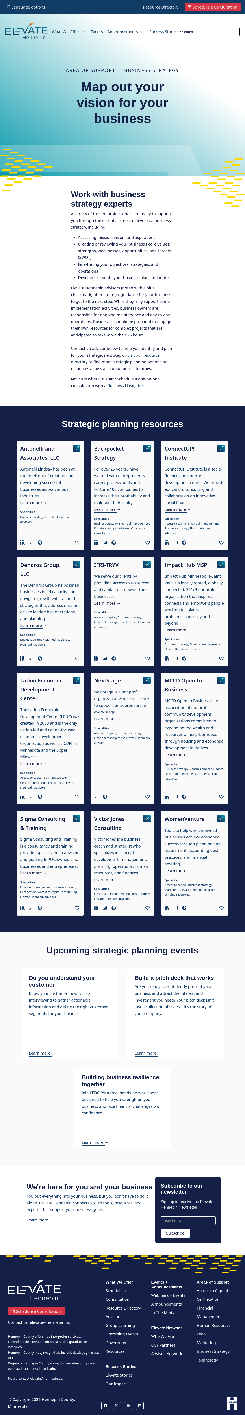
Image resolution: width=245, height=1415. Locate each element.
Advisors (113, 1316)
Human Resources (214, 1325)
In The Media (163, 1312)
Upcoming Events (122, 1334)
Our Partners (163, 1345)
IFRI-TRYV (106, 564)
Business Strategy (213, 1351)
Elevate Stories (119, 1375)
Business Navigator (125, 385)
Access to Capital (212, 1290)
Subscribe (175, 1233)
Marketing (206, 1342)
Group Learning (120, 1325)
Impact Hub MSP (186, 564)
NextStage (107, 680)
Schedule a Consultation (117, 1295)
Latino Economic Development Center (41, 689)
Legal (202, 1334)
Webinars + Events (168, 1295)
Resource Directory (123, 1308)
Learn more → (33, 502)
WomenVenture (185, 818)
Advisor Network (166, 1353)
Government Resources (117, 1347)
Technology (207, 1360)
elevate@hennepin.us (46, 1378)
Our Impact (116, 1383)
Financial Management (209, 1312)
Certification (208, 1299)
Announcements (166, 1304)
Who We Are (162, 1336)
